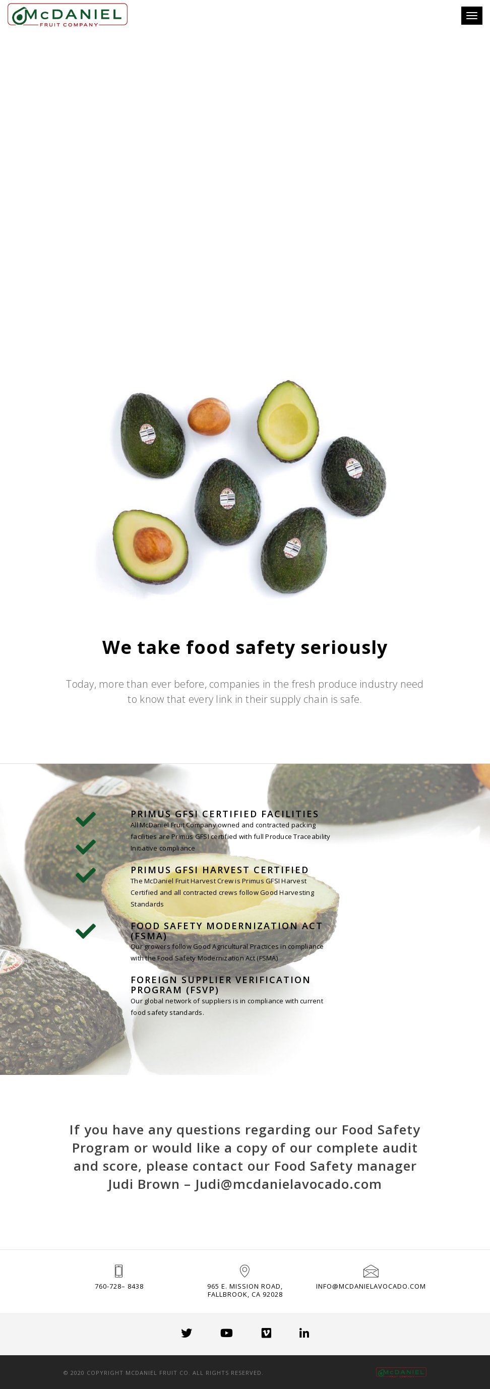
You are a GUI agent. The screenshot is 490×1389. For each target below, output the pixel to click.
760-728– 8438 (119, 1286)
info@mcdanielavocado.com (371, 1286)
